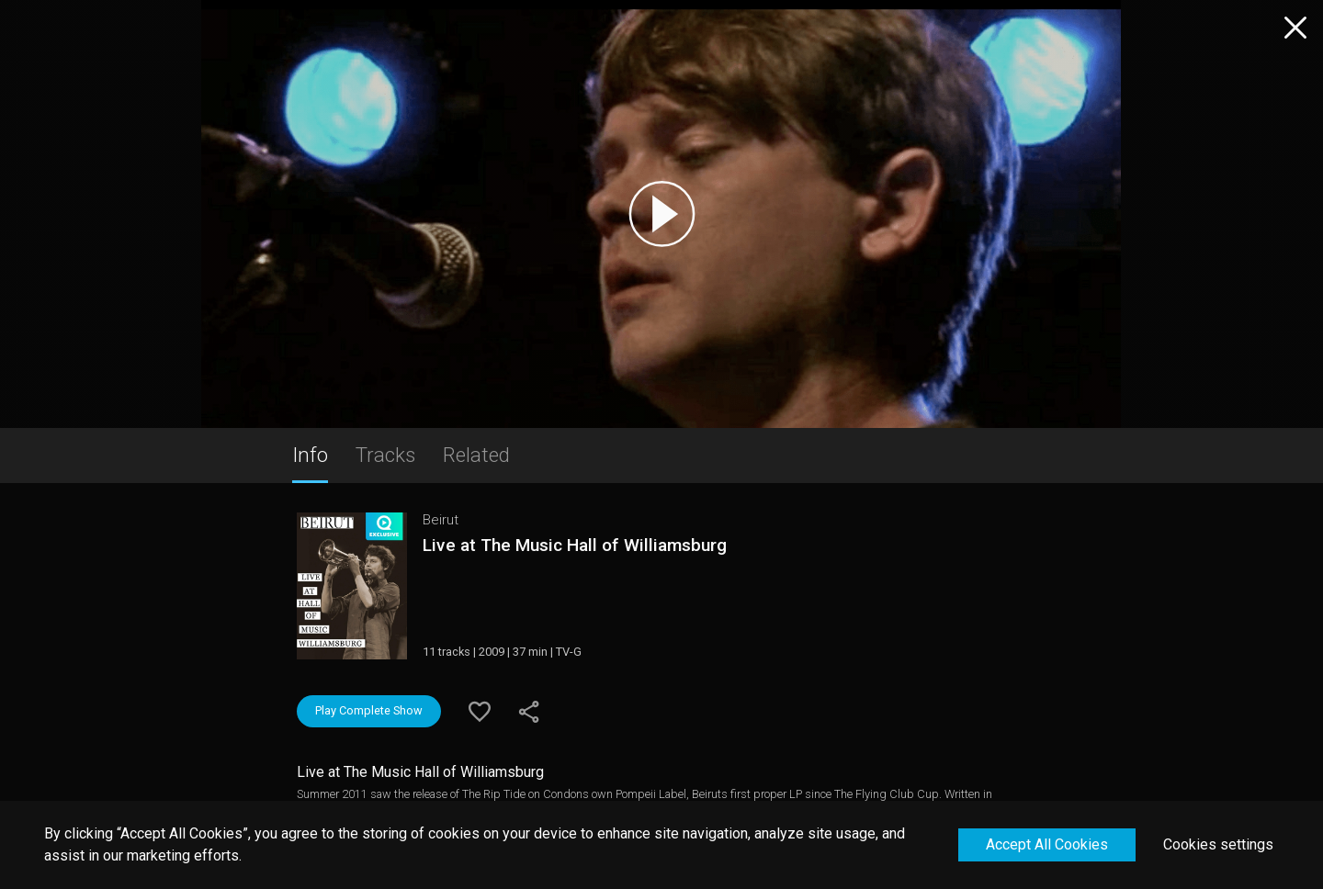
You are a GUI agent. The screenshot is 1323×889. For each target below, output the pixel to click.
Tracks (385, 455)
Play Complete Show (369, 710)
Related (476, 455)
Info (310, 455)
